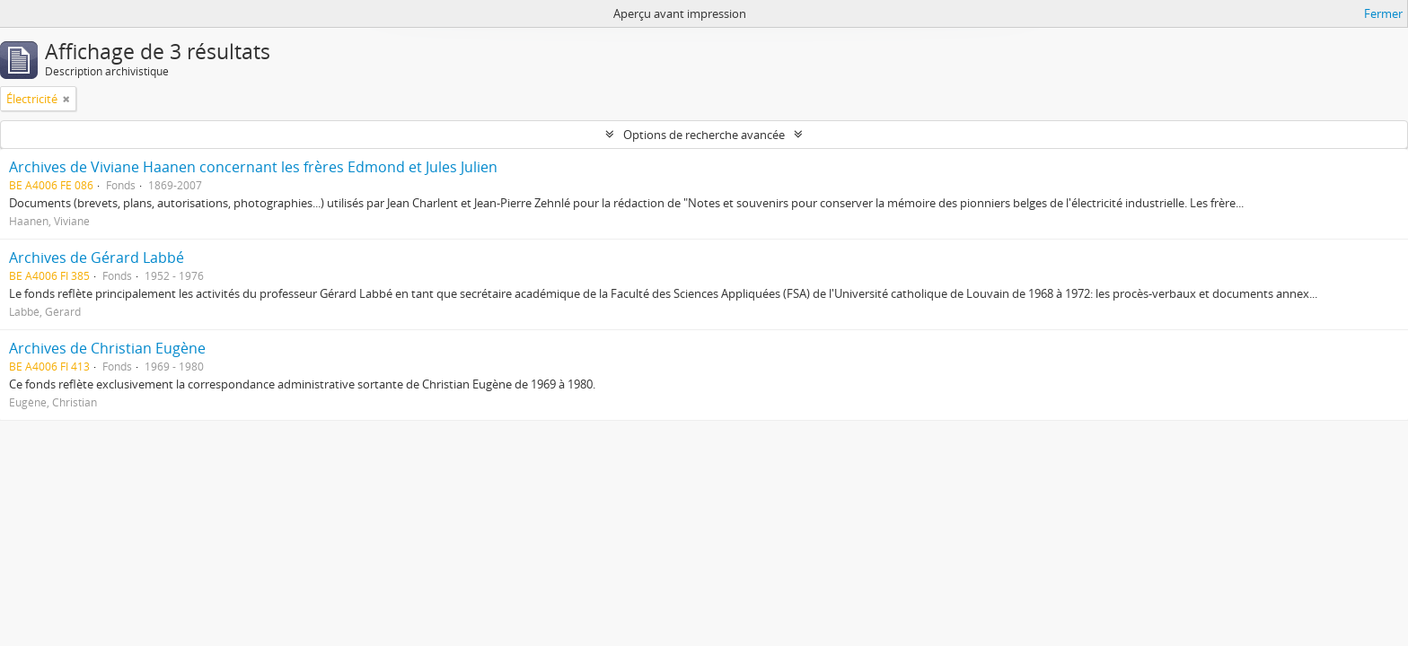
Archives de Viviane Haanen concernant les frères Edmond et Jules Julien (253, 167)
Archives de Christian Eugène (107, 348)
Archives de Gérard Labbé (96, 257)
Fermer (1383, 13)
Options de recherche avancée (704, 135)
